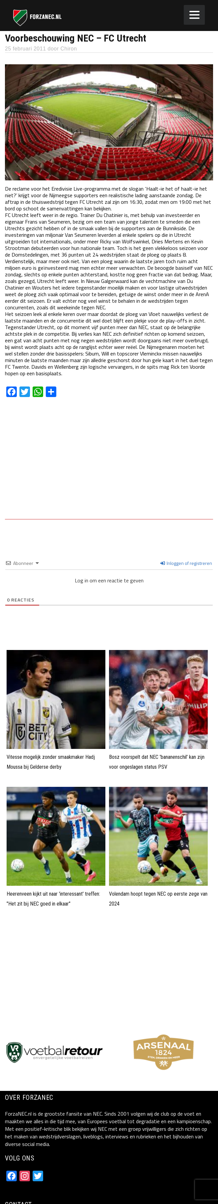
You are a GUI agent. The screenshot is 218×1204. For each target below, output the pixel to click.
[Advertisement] (109, 463)
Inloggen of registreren (186, 563)
